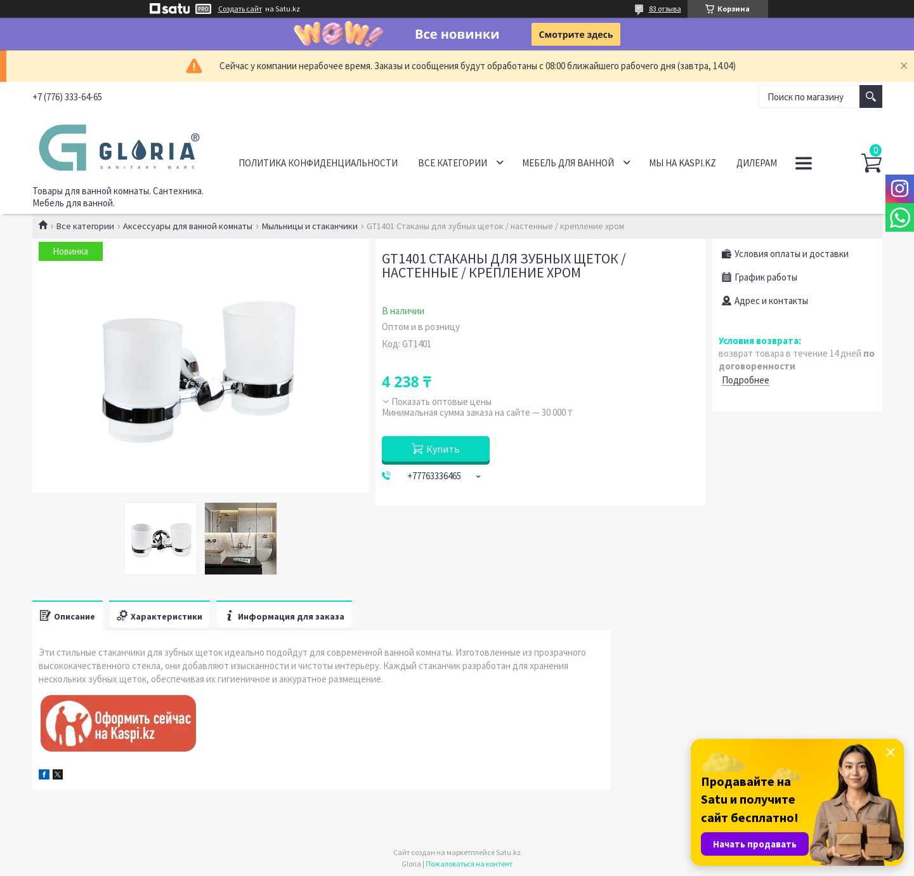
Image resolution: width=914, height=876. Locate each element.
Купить (443, 448)
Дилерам (756, 163)
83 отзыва (665, 8)
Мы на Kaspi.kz (682, 163)
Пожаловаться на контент (469, 863)
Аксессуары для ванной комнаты (187, 226)
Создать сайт (240, 8)
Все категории (452, 163)
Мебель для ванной (568, 163)
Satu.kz (508, 852)
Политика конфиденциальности (318, 163)
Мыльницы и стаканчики (310, 226)
